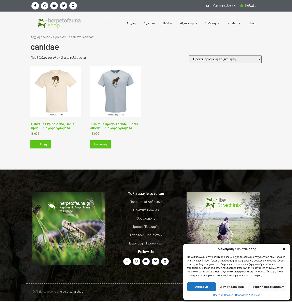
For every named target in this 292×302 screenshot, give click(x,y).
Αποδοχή (201, 287)
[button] (284, 249)
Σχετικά (149, 24)
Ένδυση (213, 23)
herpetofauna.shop (71, 292)
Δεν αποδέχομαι (232, 287)
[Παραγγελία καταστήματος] (225, 60)
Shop (252, 24)
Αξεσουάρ (189, 23)
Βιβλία (167, 24)
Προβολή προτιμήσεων (267, 287)
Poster (234, 23)
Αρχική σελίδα (40, 37)
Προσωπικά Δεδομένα (247, 295)
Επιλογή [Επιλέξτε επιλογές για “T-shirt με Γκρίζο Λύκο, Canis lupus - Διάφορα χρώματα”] (40, 145)
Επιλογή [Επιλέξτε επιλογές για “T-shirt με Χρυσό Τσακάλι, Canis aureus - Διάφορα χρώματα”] (100, 145)
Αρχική (131, 24)
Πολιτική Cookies (223, 295)
